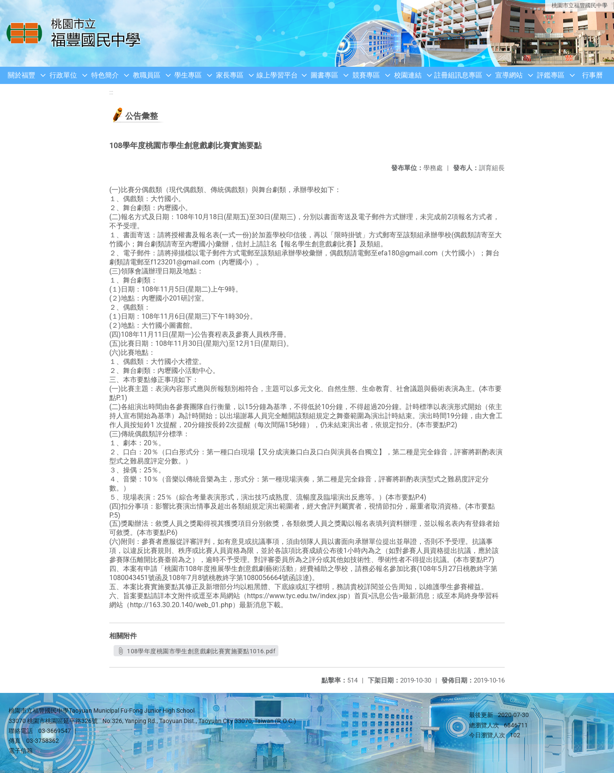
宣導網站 (509, 75)
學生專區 (188, 75)
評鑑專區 (551, 75)
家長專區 (230, 75)
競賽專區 (366, 75)
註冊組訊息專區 (458, 75)
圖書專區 (324, 75)
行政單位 (63, 75)
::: (111, 92)
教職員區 (146, 75)
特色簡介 (105, 75)
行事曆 (592, 75)
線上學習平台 (277, 75)
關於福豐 (21, 75)
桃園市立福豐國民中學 (580, 5)
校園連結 (408, 75)
